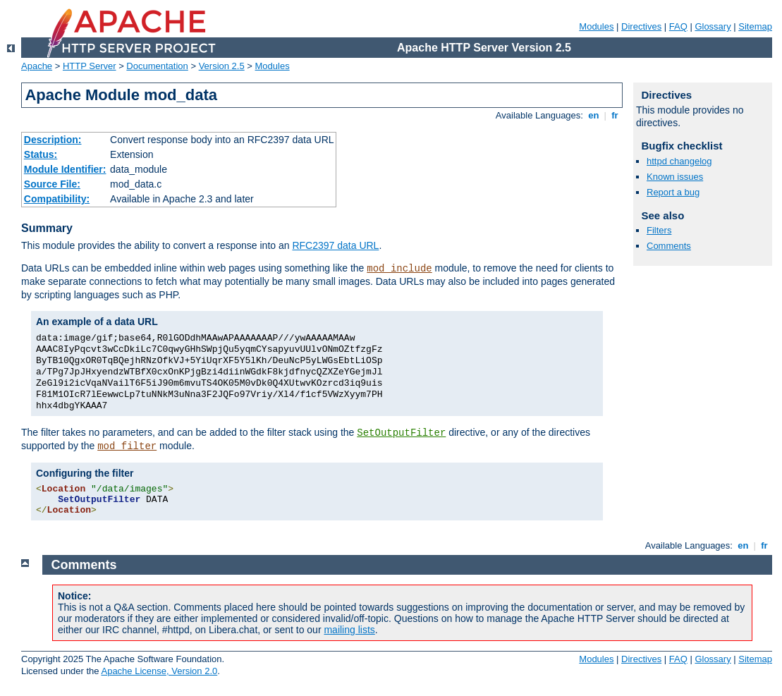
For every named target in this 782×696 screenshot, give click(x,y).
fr (615, 115)
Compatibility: (57, 198)
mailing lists (349, 629)
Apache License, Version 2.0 (159, 671)
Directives (641, 26)
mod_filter (127, 446)
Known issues (675, 176)
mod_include (399, 268)
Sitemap (755, 26)
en (593, 115)
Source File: (52, 184)
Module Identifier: (65, 169)
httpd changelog (679, 161)
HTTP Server (89, 66)
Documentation (157, 66)
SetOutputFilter (401, 433)
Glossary (713, 26)
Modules (596, 26)
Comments (669, 245)
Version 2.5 (222, 66)
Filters (659, 230)
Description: (53, 139)
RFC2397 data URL (335, 245)
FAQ (678, 26)
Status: (40, 154)
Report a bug (673, 192)
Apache (36, 66)
